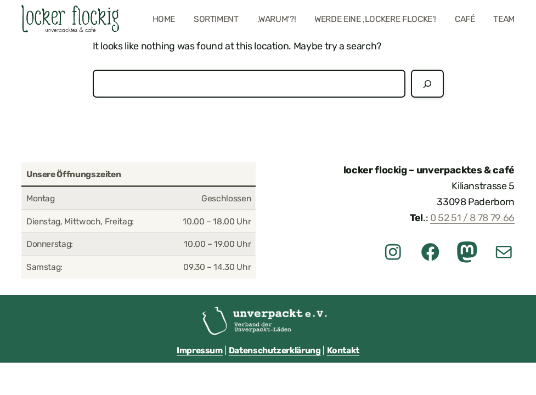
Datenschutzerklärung (275, 350)
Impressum (200, 350)
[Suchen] (427, 84)
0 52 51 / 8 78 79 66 (472, 217)
